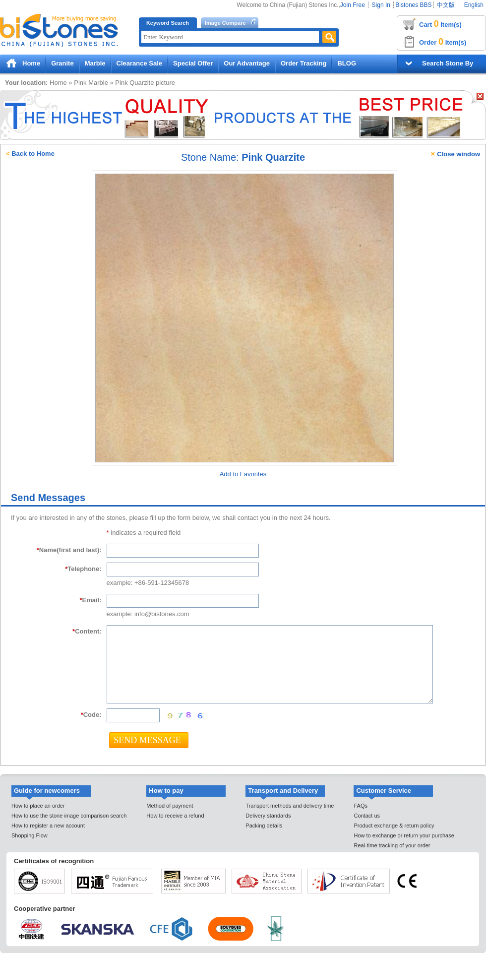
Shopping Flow (29, 835)
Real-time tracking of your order (392, 845)
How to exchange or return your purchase (404, 835)
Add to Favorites (243, 474)
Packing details (263, 825)
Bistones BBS (413, 4)
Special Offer (193, 63)
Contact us (367, 816)
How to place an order (38, 806)
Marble (95, 63)
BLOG (346, 63)
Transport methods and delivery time (289, 806)
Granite (62, 63)
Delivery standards (268, 816)
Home (31, 63)
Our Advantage (247, 63)
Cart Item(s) (440, 24)
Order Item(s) (442, 42)
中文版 (446, 4)
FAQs (360, 806)
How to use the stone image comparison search (68, 816)
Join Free (352, 4)
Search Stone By (447, 63)
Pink (80, 82)
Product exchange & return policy (394, 825)
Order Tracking (303, 63)
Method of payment (169, 806)
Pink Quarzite (134, 82)
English (474, 4)
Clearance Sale (140, 63)
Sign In (381, 4)
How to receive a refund (175, 816)
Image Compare (225, 23)
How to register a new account (48, 825)
